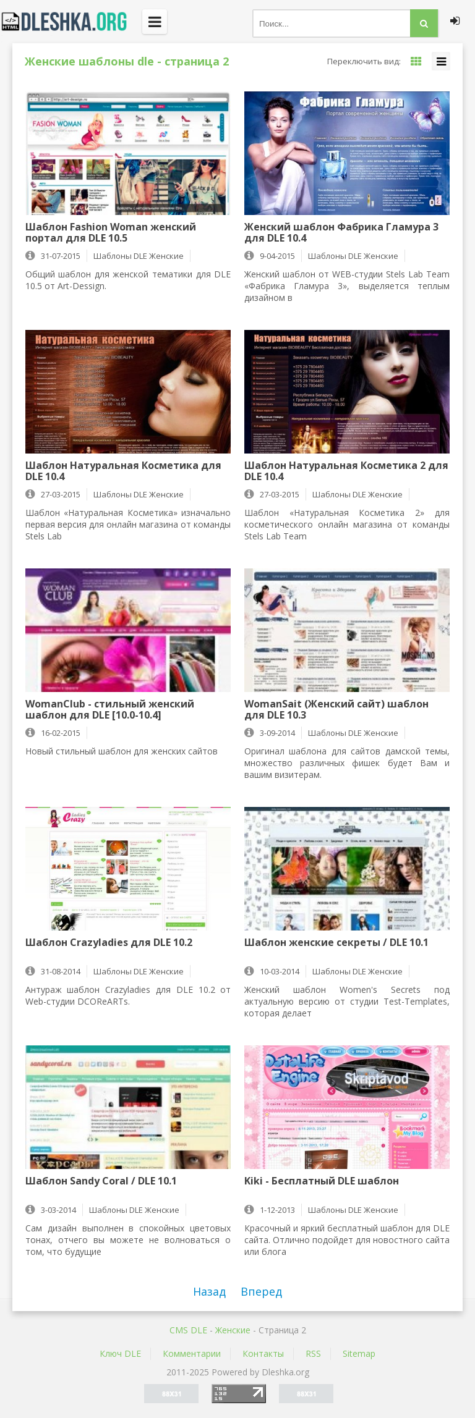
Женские (232, 1330)
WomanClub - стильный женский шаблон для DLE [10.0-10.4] (109, 709)
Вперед (261, 1291)
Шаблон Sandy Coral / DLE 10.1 (101, 1181)
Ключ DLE (120, 1353)
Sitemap (359, 1353)
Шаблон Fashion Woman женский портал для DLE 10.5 (110, 232)
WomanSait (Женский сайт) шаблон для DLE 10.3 (336, 709)
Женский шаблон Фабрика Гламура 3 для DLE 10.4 (341, 232)
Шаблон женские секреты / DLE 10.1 (336, 943)
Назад (209, 1291)
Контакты (263, 1353)
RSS (313, 1353)
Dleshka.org (71, 21)
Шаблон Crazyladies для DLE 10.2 (108, 943)
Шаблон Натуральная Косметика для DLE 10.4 (123, 471)
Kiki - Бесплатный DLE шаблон (321, 1181)
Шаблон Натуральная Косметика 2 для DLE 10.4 (346, 471)
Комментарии (192, 1353)
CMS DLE (188, 1330)
